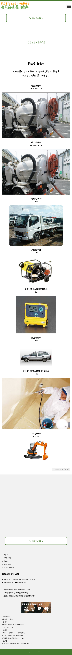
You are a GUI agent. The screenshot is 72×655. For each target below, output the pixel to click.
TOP (6, 555)
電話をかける (36, 18)
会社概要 (7, 564)
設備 (6, 561)
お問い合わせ (9, 568)
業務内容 (7, 558)
